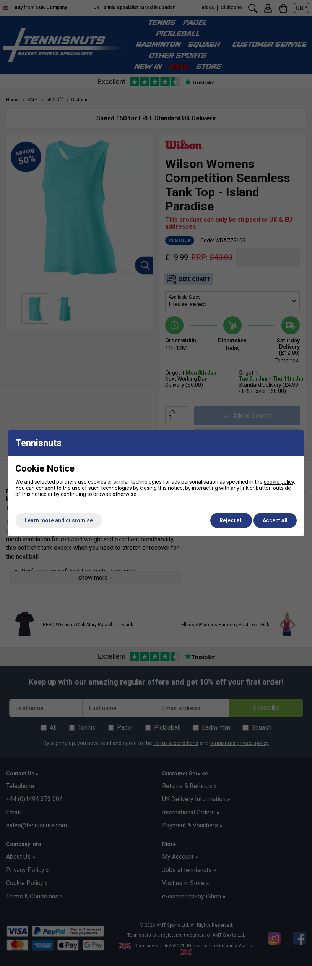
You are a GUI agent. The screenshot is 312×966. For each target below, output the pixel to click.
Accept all (275, 520)
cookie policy (279, 482)
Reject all (231, 520)
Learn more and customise (58, 520)
